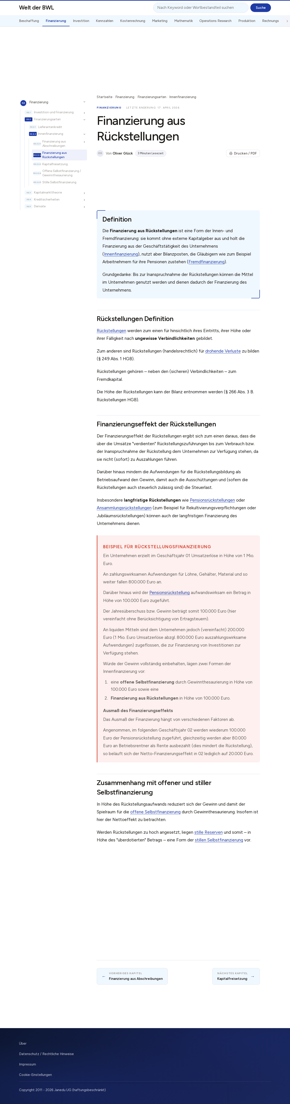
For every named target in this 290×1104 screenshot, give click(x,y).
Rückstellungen (111, 330)
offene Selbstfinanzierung (155, 811)
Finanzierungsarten (47, 119)
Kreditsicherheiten (47, 199)
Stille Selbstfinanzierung (59, 182)
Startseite (104, 97)
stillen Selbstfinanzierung (219, 840)
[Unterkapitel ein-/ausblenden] (84, 102)
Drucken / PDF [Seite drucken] (243, 153)
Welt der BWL (36, 7)
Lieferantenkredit (50, 127)
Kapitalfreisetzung (55, 164)
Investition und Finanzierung (54, 112)
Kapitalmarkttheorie (48, 192)
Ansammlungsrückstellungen (124, 507)
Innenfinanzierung (50, 133)
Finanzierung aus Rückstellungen (54, 155)
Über (23, 1043)
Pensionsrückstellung (169, 592)
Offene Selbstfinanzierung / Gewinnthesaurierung (61, 173)
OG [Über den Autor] (100, 153)
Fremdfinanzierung (206, 261)
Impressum (27, 1064)
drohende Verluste (223, 351)
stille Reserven (208, 832)
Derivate (40, 206)
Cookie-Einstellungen (35, 1075)
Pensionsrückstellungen (212, 500)
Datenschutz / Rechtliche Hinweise (46, 1054)
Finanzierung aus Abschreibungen (54, 143)
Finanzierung (38, 102)
